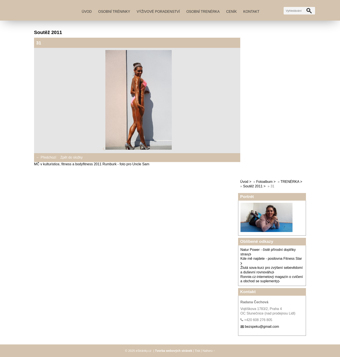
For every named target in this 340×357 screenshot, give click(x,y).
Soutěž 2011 (253, 186)
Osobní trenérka (203, 11)
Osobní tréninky (114, 11)
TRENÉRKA (289, 181)
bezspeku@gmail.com (262, 326)
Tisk (197, 350)
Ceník (231, 11)
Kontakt (251, 11)
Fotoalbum (264, 181)
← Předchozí (46, 157)
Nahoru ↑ (209, 350)
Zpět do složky (71, 157)
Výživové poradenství (158, 11)
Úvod (87, 11)
